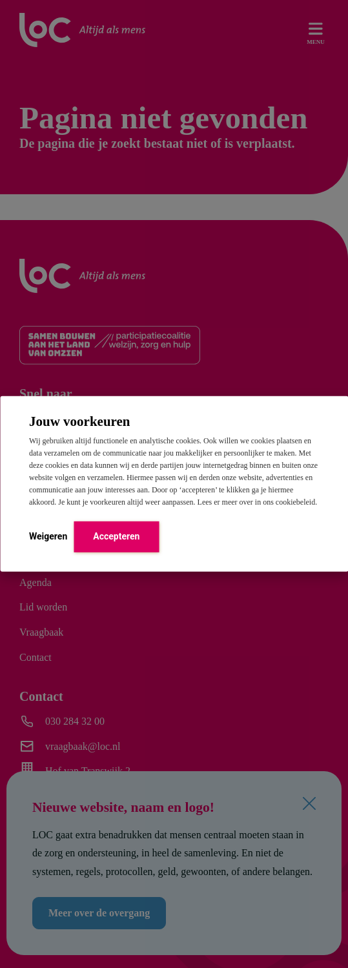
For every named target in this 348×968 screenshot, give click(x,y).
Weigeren (48, 535)
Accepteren (116, 535)
